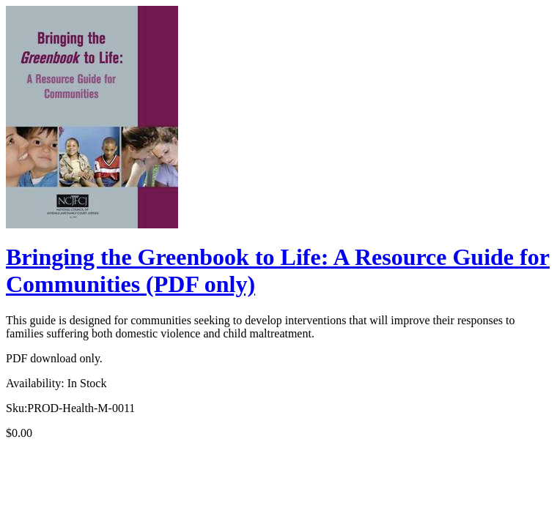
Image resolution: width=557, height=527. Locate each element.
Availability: (35, 383)
